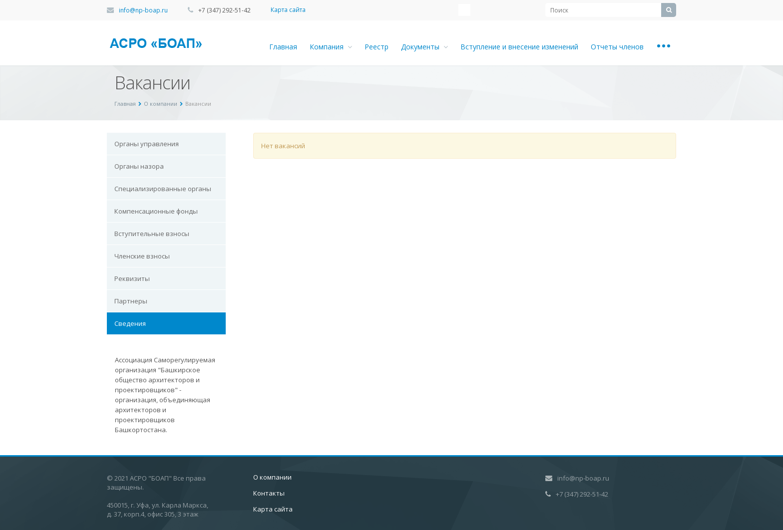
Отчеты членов (617, 46)
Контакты (269, 493)
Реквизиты (132, 278)
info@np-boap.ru (143, 10)
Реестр (377, 46)
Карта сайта (288, 9)
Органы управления (146, 143)
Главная (283, 46)
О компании (272, 477)
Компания (331, 46)
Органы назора (139, 166)
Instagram (464, 10)
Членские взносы (142, 256)
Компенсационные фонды (156, 211)
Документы (424, 46)
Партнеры (130, 300)
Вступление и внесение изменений (519, 46)
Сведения (130, 323)
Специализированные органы (162, 188)
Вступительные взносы (151, 233)
